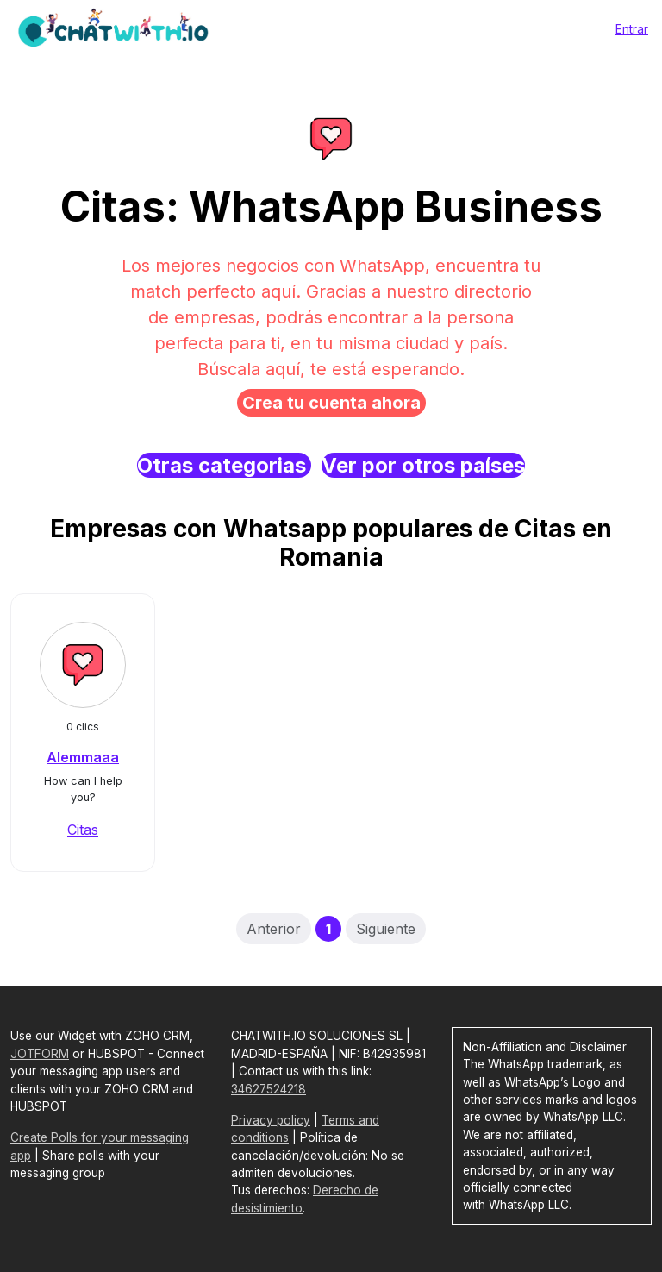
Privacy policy (270, 1120)
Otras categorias (224, 465)
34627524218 (268, 1089)
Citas (82, 829)
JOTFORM (39, 1054)
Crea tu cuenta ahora (331, 402)
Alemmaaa (83, 757)
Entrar (631, 29)
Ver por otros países (423, 465)
